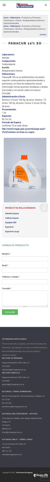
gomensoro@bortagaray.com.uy (14, 407)
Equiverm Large (12, 231)
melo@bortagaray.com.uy (12, 454)
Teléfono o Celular (11, 277)
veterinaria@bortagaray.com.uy (14, 370)
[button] (43, 35)
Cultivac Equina (12, 218)
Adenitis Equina (12, 213)
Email (5, 265)
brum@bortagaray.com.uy (12, 432)
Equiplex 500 (10, 222)
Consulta (6, 288)
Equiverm (9, 227)
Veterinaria (15, 18)
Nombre (6, 254)
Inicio (6, 18)
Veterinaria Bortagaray (24, 473)
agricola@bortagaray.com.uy (13, 384)
